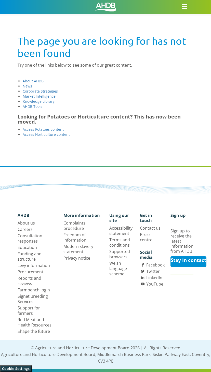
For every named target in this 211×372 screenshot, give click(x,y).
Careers (25, 229)
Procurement (30, 272)
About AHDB (33, 81)
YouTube (154, 284)
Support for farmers (29, 310)
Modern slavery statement (78, 249)
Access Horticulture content (46, 134)
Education (27, 247)
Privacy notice (76, 258)
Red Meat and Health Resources (34, 322)
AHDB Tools (32, 106)
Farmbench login (34, 290)
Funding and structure (30, 256)
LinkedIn (154, 277)
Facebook (155, 265)
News (27, 86)
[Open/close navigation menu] (184, 6)
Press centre (146, 237)
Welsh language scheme (118, 268)
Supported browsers (119, 254)
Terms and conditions (119, 242)
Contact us (150, 228)
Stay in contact (188, 260)
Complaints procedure (74, 225)
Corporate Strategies (40, 91)
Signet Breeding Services (33, 298)
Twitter (153, 271)
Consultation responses (30, 238)
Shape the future (34, 331)
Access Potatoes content (43, 129)
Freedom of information (74, 237)
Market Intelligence (39, 96)
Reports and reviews (29, 280)
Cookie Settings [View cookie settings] (16, 368)
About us (26, 223)
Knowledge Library (39, 101)
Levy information (34, 265)
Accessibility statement (121, 230)
